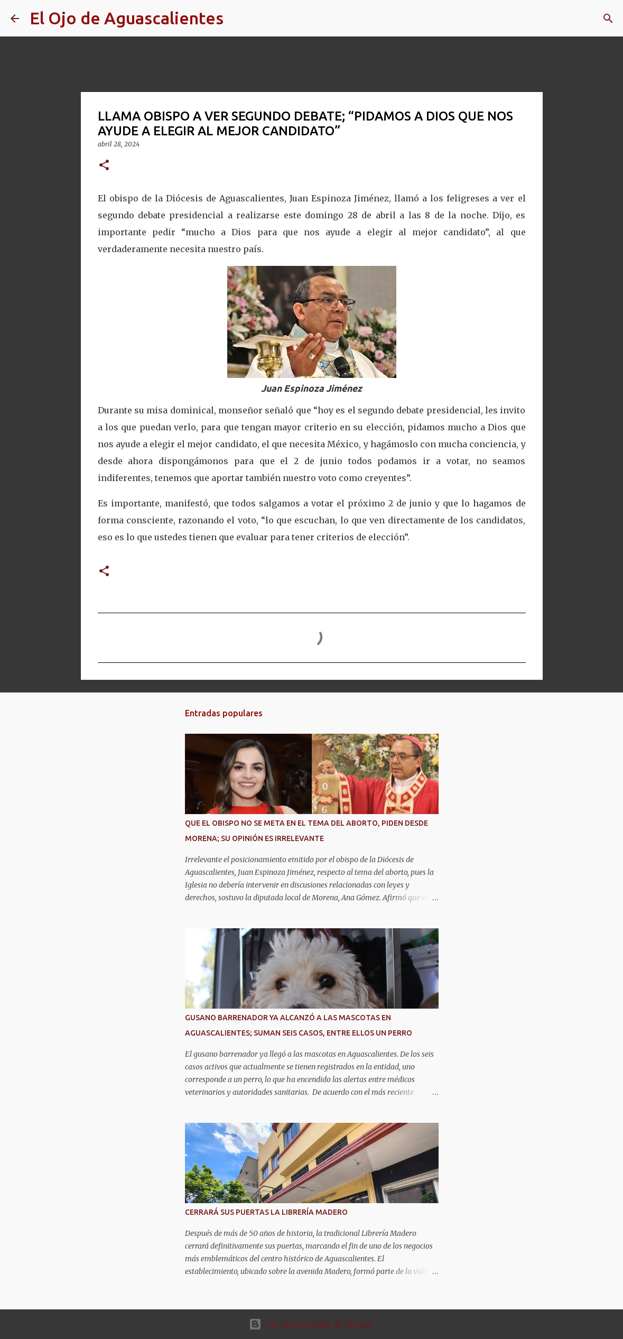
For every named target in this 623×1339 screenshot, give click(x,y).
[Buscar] (238, 18)
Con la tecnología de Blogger (311, 1324)
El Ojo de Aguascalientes (127, 17)
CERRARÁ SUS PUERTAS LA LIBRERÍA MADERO (266, 1212)
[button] (104, 166)
